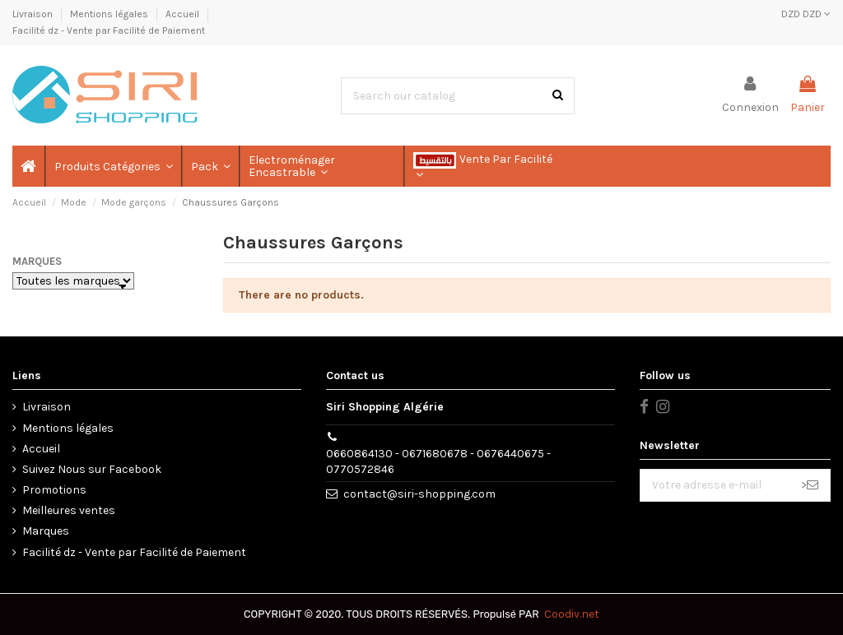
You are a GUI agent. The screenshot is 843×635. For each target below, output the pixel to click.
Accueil (183, 14)
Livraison (33, 14)
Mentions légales (110, 14)
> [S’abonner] (809, 485)
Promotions (54, 490)
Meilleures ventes (68, 510)
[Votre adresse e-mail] (714, 485)
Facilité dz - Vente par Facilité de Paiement (108, 30)
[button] (112, 166)
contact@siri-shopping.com (419, 494)
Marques (37, 261)
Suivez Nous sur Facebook (91, 469)
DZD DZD (806, 14)
